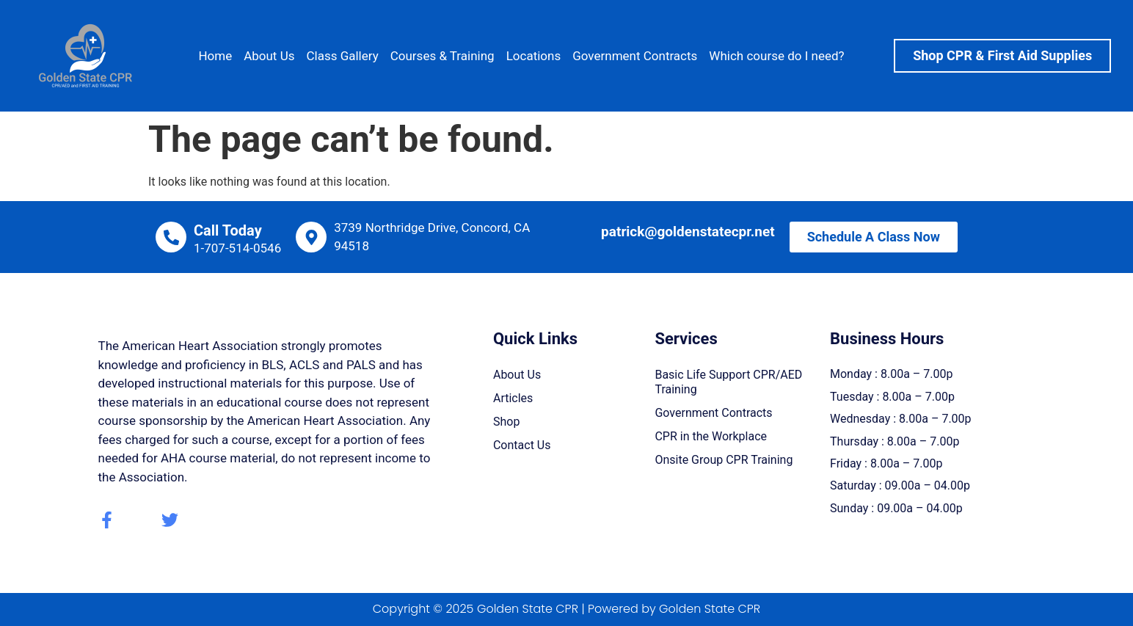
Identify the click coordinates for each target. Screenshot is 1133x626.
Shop (506, 422)
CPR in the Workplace (711, 436)
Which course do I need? (776, 55)
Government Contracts (634, 55)
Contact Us (522, 445)
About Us (269, 55)
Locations (533, 55)
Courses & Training (442, 55)
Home (215, 55)
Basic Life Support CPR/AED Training (728, 382)
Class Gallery (342, 55)
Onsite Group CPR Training (724, 460)
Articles (513, 398)
